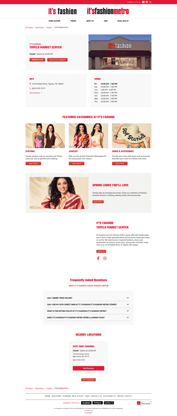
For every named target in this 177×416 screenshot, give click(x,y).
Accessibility (109, 395)
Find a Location (88, 380)
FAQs (87, 395)
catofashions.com (88, 410)
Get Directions (36, 93)
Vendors (66, 395)
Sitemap (88, 413)
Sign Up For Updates (57, 60)
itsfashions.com (37, 60)
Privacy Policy (124, 395)
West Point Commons (83, 346)
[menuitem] (54, 21)
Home (47, 395)
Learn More (33, 163)
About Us (101, 251)
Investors (56, 395)
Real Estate (78, 395)
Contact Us (96, 395)
